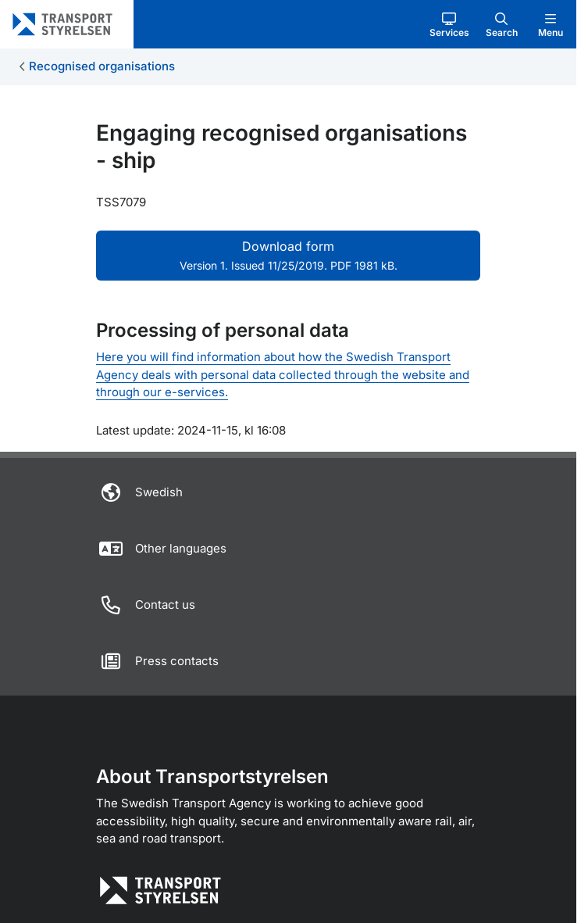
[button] (449, 24)
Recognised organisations (102, 66)
